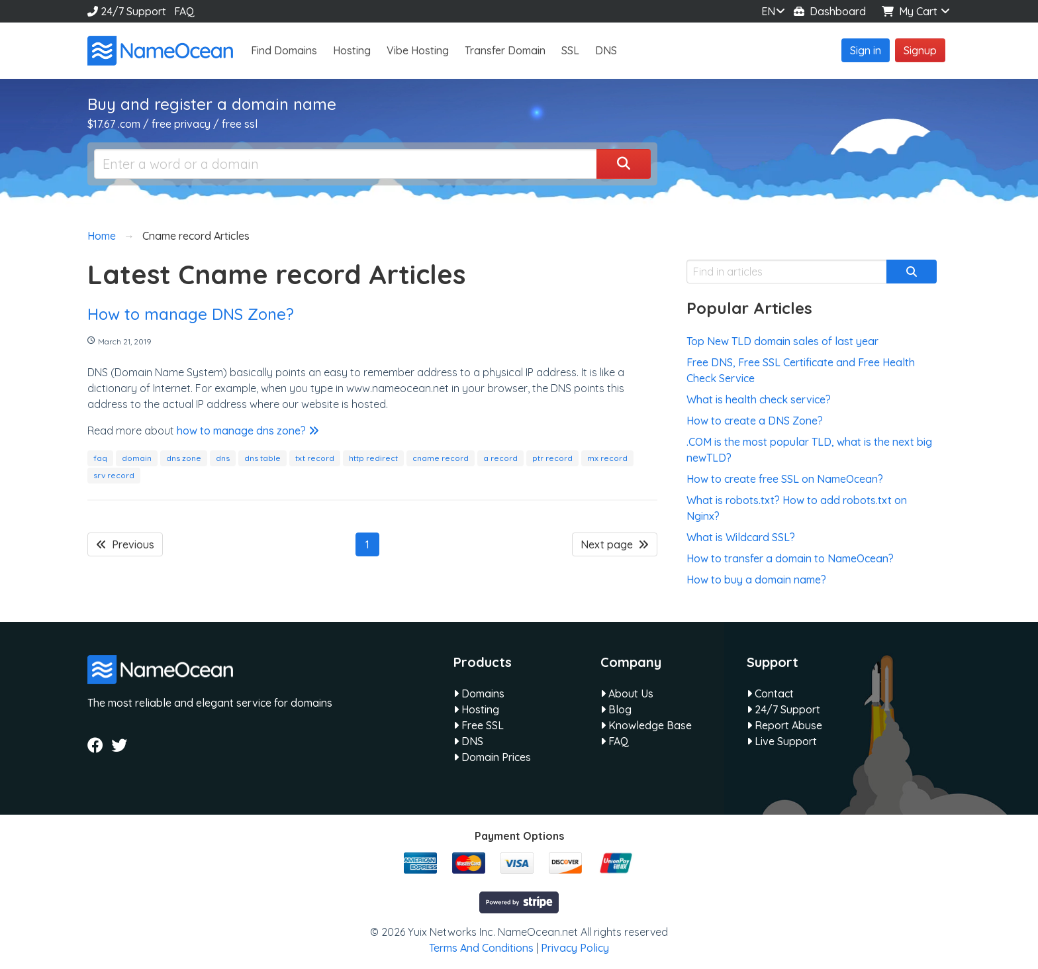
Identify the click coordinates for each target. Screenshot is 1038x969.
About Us (626, 693)
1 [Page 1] (367, 544)
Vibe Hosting (418, 50)
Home (101, 235)
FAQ (184, 11)
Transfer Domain (505, 50)
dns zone (183, 458)
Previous (125, 544)
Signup (920, 50)
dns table (262, 458)
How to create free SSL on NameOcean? (784, 478)
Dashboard (830, 11)
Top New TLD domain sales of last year (782, 341)
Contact (770, 693)
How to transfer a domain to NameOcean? (790, 558)
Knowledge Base (646, 725)
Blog (616, 709)
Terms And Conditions (481, 947)
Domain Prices (492, 757)
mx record (607, 458)
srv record (113, 475)
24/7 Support (126, 11)
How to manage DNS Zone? (190, 314)
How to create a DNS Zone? (754, 420)
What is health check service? (758, 399)
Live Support (782, 741)
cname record (440, 458)
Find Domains (284, 50)
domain (137, 458)
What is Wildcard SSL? (740, 537)
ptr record (552, 458)
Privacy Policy (575, 947)
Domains (478, 693)
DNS (606, 50)
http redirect (373, 458)
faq (100, 458)
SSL (570, 50)
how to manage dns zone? (248, 430)
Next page (615, 544)
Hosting (352, 50)
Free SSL (478, 725)
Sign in (865, 50)
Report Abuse (784, 725)
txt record (314, 458)
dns (223, 458)
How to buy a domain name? (756, 579)
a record (500, 458)
